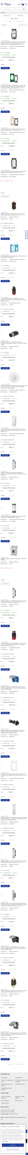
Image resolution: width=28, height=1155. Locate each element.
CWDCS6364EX (4, 297)
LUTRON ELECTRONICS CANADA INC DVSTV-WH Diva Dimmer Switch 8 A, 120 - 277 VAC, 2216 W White (13, 129)
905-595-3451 (14, 1114)
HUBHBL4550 (4, 212)
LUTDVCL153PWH (5, 84)
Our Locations (5, 1100)
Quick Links (14, 1093)
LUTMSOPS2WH (4, 427)
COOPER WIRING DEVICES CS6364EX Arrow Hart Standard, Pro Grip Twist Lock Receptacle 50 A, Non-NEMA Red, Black (14, 300)
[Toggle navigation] (2, 4)
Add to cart (5, 68)
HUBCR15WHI (4, 599)
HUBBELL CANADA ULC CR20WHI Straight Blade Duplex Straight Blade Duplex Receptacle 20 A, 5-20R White (14, 861)
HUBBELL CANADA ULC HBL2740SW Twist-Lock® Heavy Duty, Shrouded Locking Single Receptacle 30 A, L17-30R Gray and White (14, 1034)
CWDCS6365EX (4, 642)
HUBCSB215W (4, 902)
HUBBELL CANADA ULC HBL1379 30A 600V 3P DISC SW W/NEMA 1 (13, 559)
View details (5, 196)
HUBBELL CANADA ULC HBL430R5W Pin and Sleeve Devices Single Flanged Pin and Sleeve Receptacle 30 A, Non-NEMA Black (13, 948)
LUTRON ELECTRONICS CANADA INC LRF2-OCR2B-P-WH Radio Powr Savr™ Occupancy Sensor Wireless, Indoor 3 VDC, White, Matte (14, 387)
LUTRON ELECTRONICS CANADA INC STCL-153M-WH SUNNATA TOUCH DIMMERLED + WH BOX (13, 517)
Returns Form (19, 1100)
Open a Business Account (6, 1097)
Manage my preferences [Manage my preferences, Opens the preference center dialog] (13, 1149)
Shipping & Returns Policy (6, 1084)
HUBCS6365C (4, 340)
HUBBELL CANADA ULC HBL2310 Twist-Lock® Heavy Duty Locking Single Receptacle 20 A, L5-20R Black (14, 991)
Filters (7, 15)
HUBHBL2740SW (5, 1031)
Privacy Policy (19, 1077)
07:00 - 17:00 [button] (23, 3)
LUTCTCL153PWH (5, 40)
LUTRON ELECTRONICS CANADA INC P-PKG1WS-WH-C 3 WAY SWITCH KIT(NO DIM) (14, 256)
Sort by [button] (20, 15)
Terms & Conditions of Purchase (21, 1080)
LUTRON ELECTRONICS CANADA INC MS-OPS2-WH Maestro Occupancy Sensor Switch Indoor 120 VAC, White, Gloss (13, 430)
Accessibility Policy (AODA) (6, 1088)
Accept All (13, 1145)
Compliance (4, 1077)
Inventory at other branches (9, 57)
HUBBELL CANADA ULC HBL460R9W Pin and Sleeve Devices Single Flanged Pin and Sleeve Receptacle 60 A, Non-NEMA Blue (13, 688)
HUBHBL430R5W (5, 945)
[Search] (14, 9)
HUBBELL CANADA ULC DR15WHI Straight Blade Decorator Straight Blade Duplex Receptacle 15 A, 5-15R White (14, 474)
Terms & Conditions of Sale (7, 1080)
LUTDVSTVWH (4, 127)
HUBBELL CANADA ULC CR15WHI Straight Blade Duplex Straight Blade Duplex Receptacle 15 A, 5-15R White (14, 601)
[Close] (24, 1126)
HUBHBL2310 (4, 989)
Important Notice (20, 1084)
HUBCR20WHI (4, 859)
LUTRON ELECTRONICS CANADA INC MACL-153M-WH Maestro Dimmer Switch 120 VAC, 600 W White (13, 172)
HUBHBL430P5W (5, 729)
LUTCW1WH (3, 772)
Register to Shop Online (20, 1097)
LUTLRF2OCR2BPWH (6, 384)
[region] (13, 1139)
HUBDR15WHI (4, 471)
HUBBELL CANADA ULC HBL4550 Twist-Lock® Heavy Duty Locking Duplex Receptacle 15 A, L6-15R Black (13, 214)
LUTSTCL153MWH (5, 515)
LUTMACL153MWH (5, 170)
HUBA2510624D (5, 816)
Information (14, 1074)
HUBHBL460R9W (5, 685)
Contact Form (5, 1103)
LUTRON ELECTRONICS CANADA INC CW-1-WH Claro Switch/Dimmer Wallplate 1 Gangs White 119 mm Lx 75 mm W (14, 775)
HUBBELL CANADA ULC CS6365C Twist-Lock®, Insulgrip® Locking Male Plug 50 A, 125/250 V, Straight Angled (14, 343)
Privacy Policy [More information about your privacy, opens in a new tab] (5, 1141)
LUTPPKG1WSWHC (5, 254)
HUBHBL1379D (4, 557)
